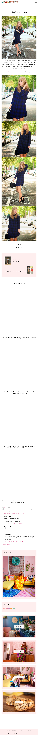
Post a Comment (6, 544)
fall (15, 9)
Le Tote (8, 72)
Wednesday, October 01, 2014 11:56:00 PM (14, 531)
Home (8, 730)
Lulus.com (16, 72)
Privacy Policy (22, 730)
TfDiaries (21, 733)
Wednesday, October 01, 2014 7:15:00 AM (14, 513)
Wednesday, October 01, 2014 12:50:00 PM (14, 524)
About (29, 730)
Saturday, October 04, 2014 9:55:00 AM (13, 541)
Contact (14, 730)
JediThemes (28, 733)
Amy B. (6, 508)
